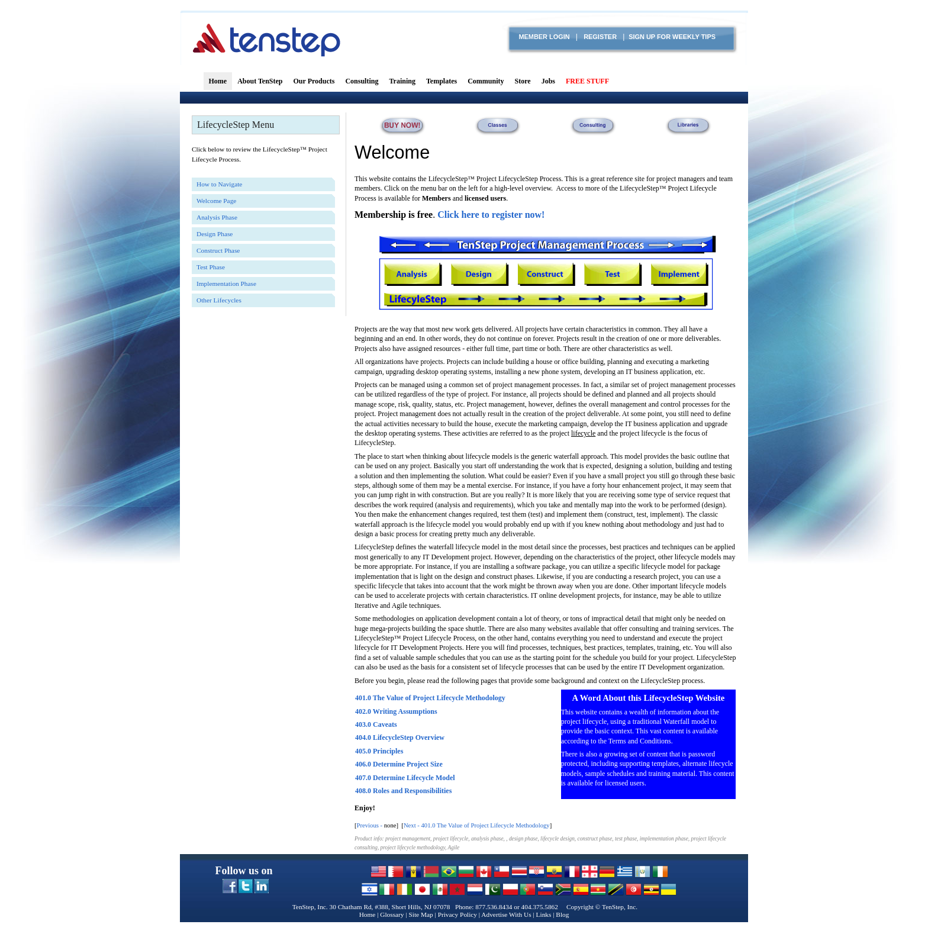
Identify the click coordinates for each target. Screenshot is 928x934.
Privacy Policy (457, 914)
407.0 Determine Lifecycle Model (405, 778)
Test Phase (210, 266)
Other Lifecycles (218, 300)
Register (600, 36)
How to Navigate (219, 184)
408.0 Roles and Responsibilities (403, 791)
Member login (543, 36)
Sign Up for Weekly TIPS (672, 36)
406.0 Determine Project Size (399, 764)
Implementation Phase (226, 283)
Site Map (420, 914)
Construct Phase (218, 250)
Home (367, 914)
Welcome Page (216, 200)
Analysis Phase (216, 217)
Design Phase (214, 233)
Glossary (392, 914)
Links (544, 914)
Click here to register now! (490, 215)
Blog (562, 914)
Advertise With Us (506, 914)
